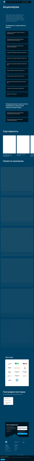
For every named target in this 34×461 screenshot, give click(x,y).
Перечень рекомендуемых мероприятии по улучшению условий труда (15, 120)
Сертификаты (16, 447)
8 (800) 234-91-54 (9, 430)
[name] (22, 427)
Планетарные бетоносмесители (7, 447)
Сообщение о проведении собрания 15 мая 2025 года (17, 52)
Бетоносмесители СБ (7, 448)
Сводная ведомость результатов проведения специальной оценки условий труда (15, 40)
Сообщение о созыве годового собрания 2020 (15, 88)
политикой (24, 457)
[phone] (22, 429)
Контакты (15, 446)
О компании (16, 445)
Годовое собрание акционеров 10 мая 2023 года (16, 70)
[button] (25, 2)
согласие (10, 457)
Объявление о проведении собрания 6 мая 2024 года (16, 58)
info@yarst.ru (8, 431)
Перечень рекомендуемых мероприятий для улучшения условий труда (15, 46)
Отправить (22, 433)
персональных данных (21, 431)
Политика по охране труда (12, 93)
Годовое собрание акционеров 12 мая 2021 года (15, 76)
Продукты (6, 445)
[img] (4, 2)
